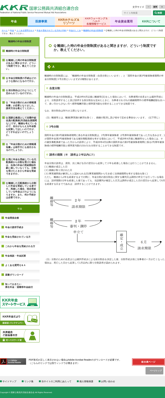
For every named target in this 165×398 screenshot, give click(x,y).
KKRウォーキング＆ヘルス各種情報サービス (96, 21)
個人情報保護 (86, 381)
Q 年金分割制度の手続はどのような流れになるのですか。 (21, 79)
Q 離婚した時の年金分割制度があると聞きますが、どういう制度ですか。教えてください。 (21, 64)
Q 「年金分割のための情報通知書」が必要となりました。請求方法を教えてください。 (21, 105)
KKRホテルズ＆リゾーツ (69, 21)
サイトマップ (9, 381)
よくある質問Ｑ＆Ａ (15, 265)
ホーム (5, 30)
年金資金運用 (124, 21)
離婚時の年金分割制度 (17, 51)
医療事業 (41, 21)
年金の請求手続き (14, 227)
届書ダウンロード (14, 275)
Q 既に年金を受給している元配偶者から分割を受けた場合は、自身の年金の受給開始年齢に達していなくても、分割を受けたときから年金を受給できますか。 (21, 166)
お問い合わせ (108, 381)
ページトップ (156, 370)
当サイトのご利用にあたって (56, 381)
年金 (14, 21)
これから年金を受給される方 (20, 246)
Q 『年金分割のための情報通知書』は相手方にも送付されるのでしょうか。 (21, 147)
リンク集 (28, 381)
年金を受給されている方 (18, 237)
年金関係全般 (12, 218)
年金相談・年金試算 (15, 256)
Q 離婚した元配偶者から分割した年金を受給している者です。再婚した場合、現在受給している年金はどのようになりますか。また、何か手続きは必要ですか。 (21, 190)
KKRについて (151, 21)
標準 (155, 7)
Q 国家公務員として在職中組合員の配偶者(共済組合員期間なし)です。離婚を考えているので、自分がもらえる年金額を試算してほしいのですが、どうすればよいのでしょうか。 (21, 126)
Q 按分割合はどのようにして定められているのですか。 (21, 91)
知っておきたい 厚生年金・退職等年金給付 (19, 285)
